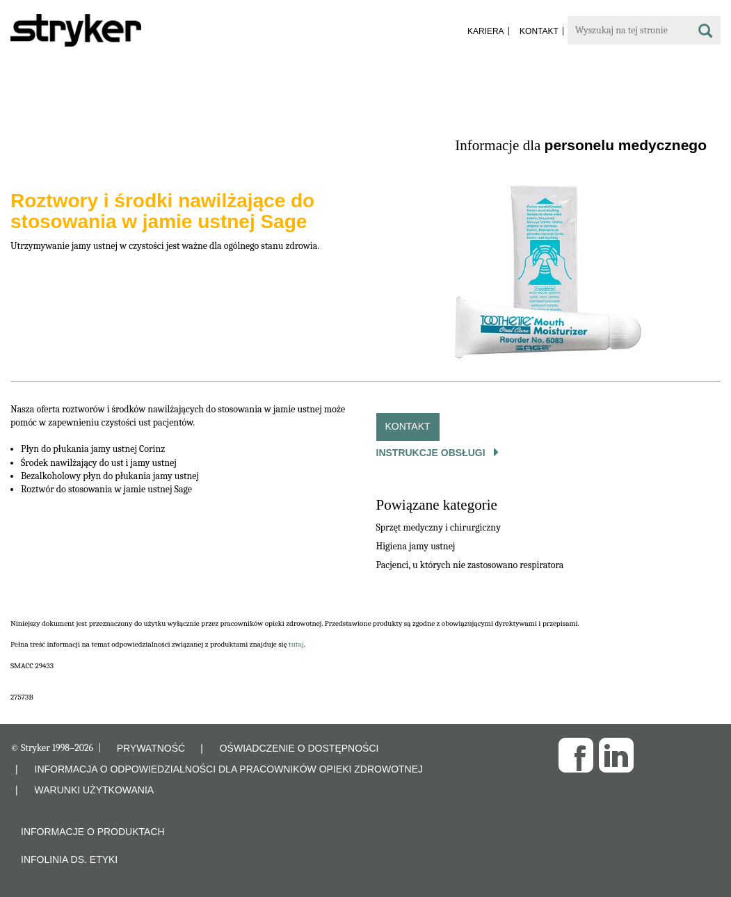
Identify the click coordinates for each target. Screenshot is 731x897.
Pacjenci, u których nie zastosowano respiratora (470, 565)
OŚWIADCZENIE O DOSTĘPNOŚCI (299, 748)
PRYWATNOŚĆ (151, 748)
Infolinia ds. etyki (69, 859)
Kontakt (408, 426)
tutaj (296, 644)
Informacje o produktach (93, 831)
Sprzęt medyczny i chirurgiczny (438, 527)
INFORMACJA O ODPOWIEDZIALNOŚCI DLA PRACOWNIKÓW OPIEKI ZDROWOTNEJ (229, 769)
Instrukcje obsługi (432, 452)
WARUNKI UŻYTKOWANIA (94, 789)
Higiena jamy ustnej (416, 546)
